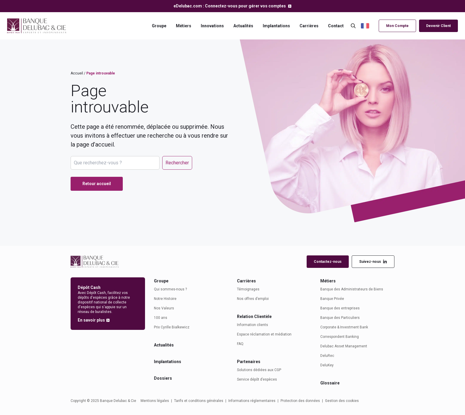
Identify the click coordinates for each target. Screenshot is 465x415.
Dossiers (163, 378)
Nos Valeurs (164, 308)
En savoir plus (91, 320)
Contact (336, 25)
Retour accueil (96, 183)
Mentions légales (155, 401)
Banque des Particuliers (340, 318)
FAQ (240, 344)
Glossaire (330, 383)
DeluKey (327, 365)
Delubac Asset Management (343, 346)
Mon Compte (397, 26)
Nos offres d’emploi (253, 299)
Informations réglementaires (252, 401)
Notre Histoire (165, 299)
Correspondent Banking (339, 337)
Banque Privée (332, 299)
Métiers (183, 25)
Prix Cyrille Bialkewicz (171, 327)
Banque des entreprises (340, 308)
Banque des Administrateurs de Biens (351, 289)
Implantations (276, 25)
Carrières (309, 25)
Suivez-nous (373, 262)
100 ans (160, 318)
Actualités (243, 25)
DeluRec (327, 356)
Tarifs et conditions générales (198, 401)
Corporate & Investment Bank (344, 327)
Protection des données (300, 401)
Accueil (77, 73)
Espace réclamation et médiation (264, 334)
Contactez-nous (328, 262)
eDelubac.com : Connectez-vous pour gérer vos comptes (230, 6)
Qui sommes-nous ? (170, 289)
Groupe (159, 25)
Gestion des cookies (342, 401)
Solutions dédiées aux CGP (259, 370)
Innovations (212, 25)
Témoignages (248, 289)
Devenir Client (438, 26)
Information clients (252, 325)
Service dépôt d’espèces (257, 379)
